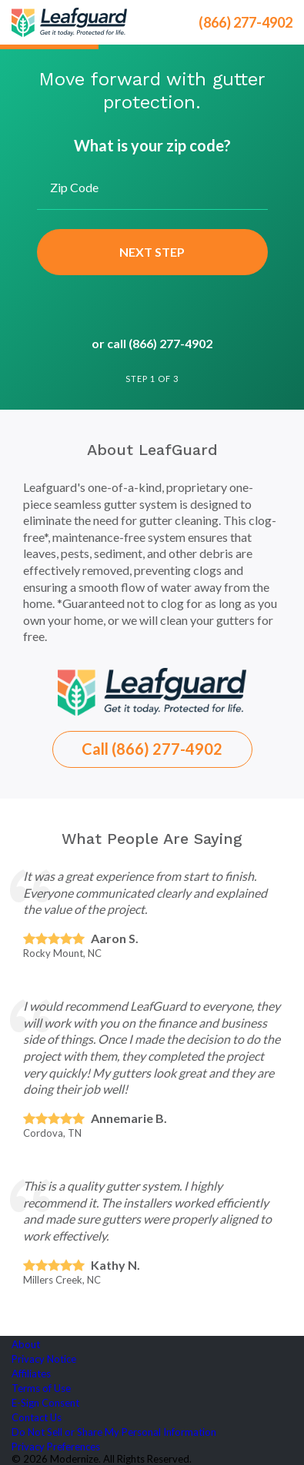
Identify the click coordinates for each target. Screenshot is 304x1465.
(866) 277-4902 (245, 22)
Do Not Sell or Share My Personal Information (114, 1432)
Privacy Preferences (56, 1446)
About (26, 1344)
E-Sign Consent (45, 1403)
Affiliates (31, 1373)
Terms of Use (41, 1388)
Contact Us (37, 1417)
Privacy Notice (44, 1359)
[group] (152, 238)
